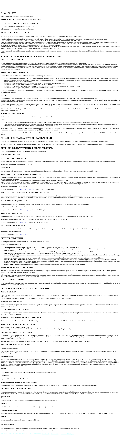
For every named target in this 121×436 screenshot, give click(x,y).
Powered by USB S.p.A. (67, 434)
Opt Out (31, 189)
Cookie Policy (46, 434)
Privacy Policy (24, 189)
